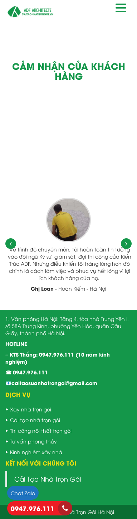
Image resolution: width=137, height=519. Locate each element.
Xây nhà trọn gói (30, 409)
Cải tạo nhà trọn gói (35, 419)
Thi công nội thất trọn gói (41, 430)
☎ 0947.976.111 (26, 372)
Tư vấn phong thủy (33, 441)
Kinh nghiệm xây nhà (36, 451)
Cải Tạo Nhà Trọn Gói (47, 478)
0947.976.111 (56, 354)
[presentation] (10, 243)
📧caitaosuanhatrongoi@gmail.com (51, 382)
